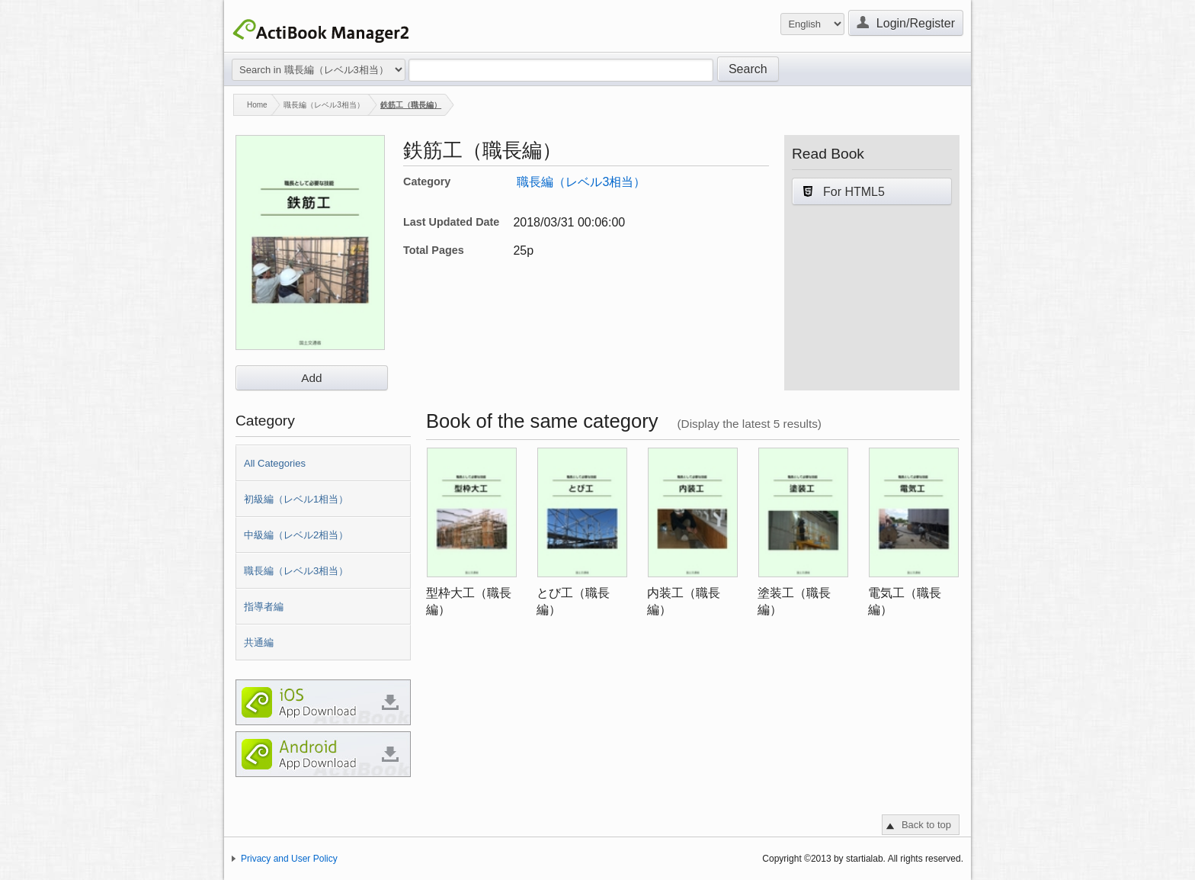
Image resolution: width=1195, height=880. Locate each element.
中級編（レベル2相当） (296, 535)
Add (311, 377)
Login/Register (906, 22)
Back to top (926, 824)
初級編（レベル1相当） (296, 499)
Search (748, 69)
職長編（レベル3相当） (324, 105)
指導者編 (264, 606)
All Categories (275, 463)
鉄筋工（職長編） (410, 105)
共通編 (259, 642)
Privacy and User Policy (289, 858)
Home (250, 105)
